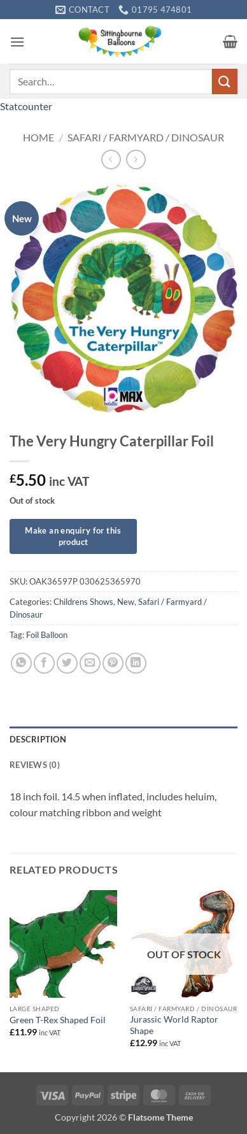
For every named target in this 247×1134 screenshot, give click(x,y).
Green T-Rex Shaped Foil (58, 1020)
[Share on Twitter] (67, 663)
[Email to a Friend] (90, 663)
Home (38, 137)
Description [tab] (38, 739)
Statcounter (26, 106)
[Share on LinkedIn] (135, 663)
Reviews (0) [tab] (35, 765)
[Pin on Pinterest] (112, 663)
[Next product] (111, 159)
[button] (17, 41)
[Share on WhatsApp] (21, 663)
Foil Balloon (46, 635)
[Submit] (224, 81)
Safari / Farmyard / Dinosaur (145, 137)
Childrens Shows (83, 602)
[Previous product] (136, 159)
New (125, 602)
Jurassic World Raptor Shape (174, 1025)
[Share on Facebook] (44, 663)
